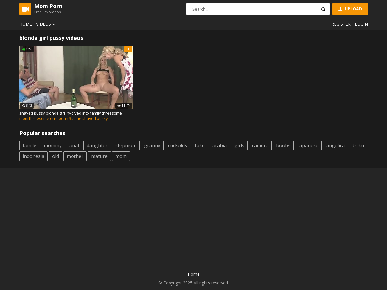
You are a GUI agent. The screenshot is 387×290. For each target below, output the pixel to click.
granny (152, 145)
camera (260, 145)
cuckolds (177, 145)
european (59, 118)
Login (361, 24)
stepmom (125, 145)
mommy (53, 145)
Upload (350, 9)
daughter (97, 145)
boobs (283, 145)
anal (74, 145)
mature (99, 156)
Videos (46, 24)
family (29, 145)
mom (23, 118)
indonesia (33, 156)
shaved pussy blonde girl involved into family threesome (70, 113)
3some (75, 118)
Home (25, 24)
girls (239, 145)
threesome (39, 118)
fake (200, 145)
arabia (219, 145)
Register (341, 24)
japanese (308, 145)
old (55, 156)
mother (75, 156)
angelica (335, 145)
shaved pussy (95, 118)
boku (358, 145)
